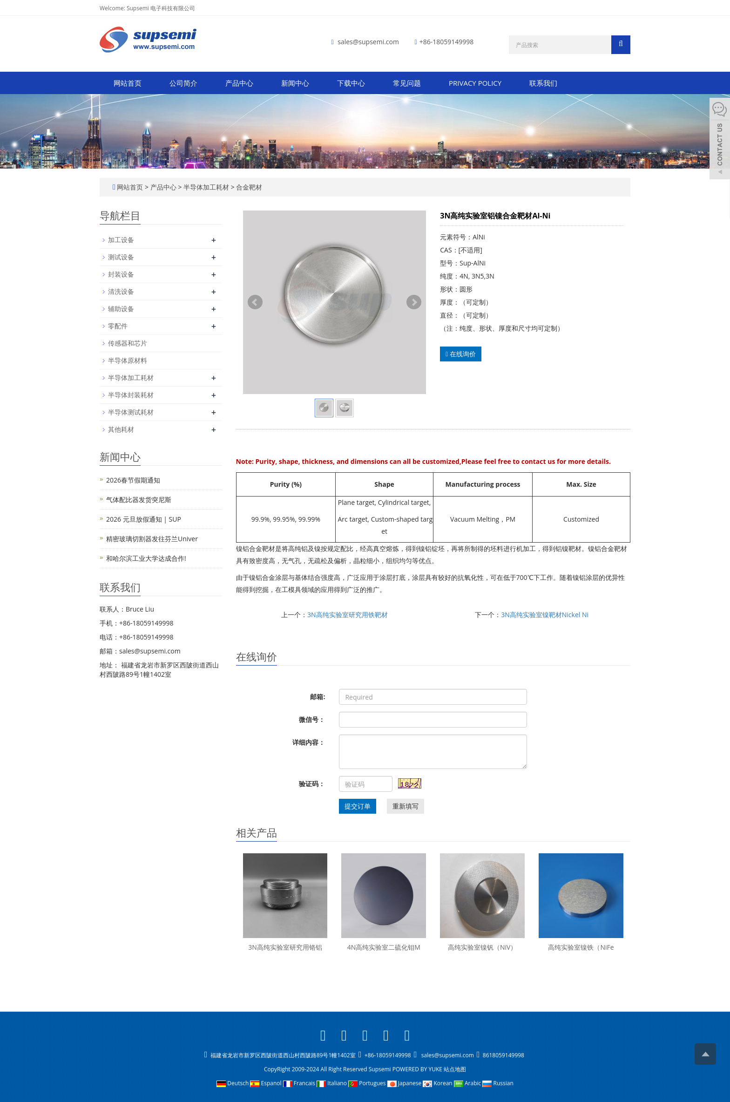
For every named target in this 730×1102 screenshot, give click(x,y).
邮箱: (317, 696)
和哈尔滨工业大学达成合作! (146, 558)
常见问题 (407, 83)
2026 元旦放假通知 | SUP (143, 519)
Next (413, 302)
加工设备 (121, 239)
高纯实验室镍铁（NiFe (581, 947)
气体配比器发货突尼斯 (138, 499)
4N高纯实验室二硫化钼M (383, 947)
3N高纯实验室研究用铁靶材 (347, 614)
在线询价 (461, 353)
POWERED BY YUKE (418, 1069)
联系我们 (543, 83)
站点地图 (455, 1069)
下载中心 (351, 83)
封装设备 (121, 274)
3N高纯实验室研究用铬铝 (285, 947)
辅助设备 (121, 308)
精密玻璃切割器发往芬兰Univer (152, 538)
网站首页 (128, 83)
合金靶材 (249, 187)
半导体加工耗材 (206, 187)
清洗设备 (121, 291)
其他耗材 (121, 429)
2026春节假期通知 (133, 480)
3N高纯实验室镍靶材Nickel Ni (544, 614)
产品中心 (239, 83)
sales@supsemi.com (368, 41)
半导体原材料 (127, 360)
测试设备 (121, 256)
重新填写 (405, 806)
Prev (255, 302)
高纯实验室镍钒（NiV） (482, 947)
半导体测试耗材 (131, 412)
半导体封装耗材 (131, 394)
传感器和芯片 (127, 343)
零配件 (118, 325)
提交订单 (358, 806)
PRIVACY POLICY (475, 83)
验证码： (312, 783)
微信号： (312, 719)
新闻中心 (295, 83)
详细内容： (308, 742)
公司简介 (183, 83)
